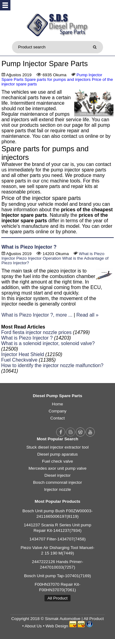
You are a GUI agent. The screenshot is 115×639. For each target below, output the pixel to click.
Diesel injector (57, 475)
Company (57, 411)
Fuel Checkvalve (19, 360)
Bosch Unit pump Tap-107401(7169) (57, 575)
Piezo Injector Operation (38, 258)
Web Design (56, 626)
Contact (57, 418)
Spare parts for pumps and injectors (57, 79)
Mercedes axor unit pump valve (57, 468)
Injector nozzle (57, 489)
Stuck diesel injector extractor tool (57, 447)
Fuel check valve (57, 461)
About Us (33, 626)
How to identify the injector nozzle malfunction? (52, 365)
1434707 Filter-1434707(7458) (57, 539)
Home (57, 404)
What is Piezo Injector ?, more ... (37, 315)
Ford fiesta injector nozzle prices (36, 332)
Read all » (87, 315)
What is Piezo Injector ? (29, 247)
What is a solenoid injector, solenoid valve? (48, 343)
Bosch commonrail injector (57, 482)
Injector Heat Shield (22, 354)
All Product (58, 598)
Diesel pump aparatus (57, 454)
